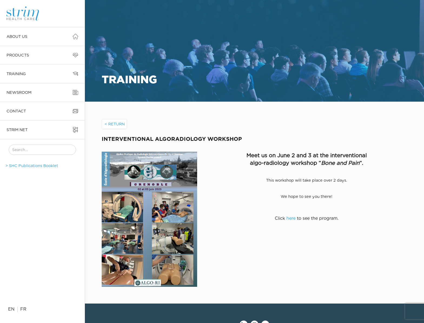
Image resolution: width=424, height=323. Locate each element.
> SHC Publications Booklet (31, 165)
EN (11, 309)
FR (23, 309)
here (291, 218)
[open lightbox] (167, 219)
